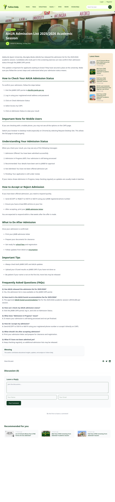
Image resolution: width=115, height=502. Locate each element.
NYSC (60, 7)
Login (102, 2)
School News (43, 7)
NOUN (66, 7)
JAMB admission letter (34, 209)
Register (109, 2)
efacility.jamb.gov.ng (35, 90)
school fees (20, 244)
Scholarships (75, 7)
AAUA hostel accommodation (26, 300)
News (34, 7)
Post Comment (14, 403)
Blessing (19, 43)
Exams (52, 7)
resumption (33, 250)
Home (28, 7)
